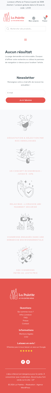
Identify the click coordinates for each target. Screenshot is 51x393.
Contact (25, 323)
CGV (26, 337)
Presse (25, 320)
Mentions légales (26, 334)
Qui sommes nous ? (25, 312)
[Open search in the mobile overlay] (25, 28)
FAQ (25, 317)
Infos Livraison (25, 315)
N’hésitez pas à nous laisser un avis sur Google (26, 347)
